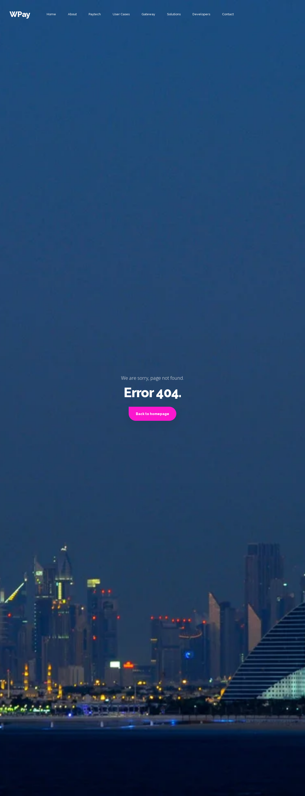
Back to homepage (152, 414)
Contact (228, 14)
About (72, 14)
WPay (20, 14)
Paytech (95, 14)
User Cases (121, 14)
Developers (201, 14)
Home (51, 14)
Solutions (174, 14)
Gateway (148, 14)
